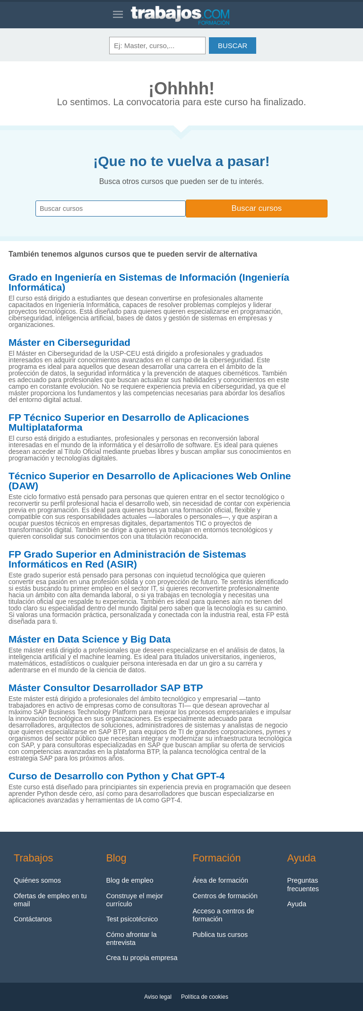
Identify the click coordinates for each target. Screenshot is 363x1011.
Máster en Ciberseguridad (69, 342)
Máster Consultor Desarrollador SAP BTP (106, 688)
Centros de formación (225, 896)
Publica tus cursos (220, 934)
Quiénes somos (37, 880)
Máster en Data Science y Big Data (90, 639)
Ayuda (296, 904)
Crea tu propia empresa (141, 957)
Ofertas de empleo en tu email (50, 900)
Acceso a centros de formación (223, 915)
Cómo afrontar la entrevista (131, 938)
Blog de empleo (129, 880)
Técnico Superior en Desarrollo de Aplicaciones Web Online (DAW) (150, 481)
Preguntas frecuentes (303, 884)
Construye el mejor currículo (134, 900)
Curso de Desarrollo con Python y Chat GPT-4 (117, 776)
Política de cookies (204, 997)
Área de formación (220, 880)
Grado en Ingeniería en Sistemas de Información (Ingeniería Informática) (149, 282)
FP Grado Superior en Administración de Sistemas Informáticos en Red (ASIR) (127, 559)
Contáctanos (33, 919)
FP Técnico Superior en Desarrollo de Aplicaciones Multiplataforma (129, 422)
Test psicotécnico (132, 919)
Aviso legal (158, 997)
